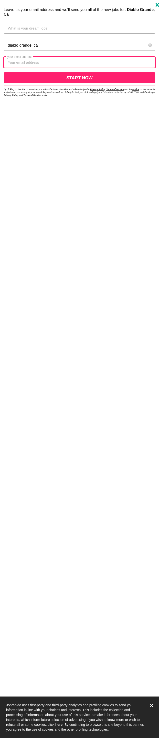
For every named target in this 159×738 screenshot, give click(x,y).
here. (59, 725)
